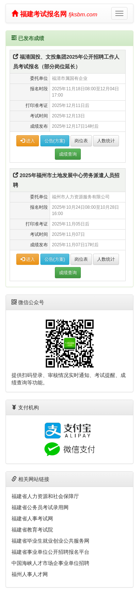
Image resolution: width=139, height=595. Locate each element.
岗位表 (81, 140)
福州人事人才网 (29, 574)
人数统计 (106, 140)
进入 (27, 140)
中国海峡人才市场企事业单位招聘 (50, 563)
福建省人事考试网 (32, 518)
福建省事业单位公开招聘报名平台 (50, 552)
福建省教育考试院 (32, 530)
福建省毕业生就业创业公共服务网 (50, 541)
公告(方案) (54, 140)
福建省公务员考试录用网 (40, 507)
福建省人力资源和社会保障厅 (45, 496)
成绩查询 (68, 154)
